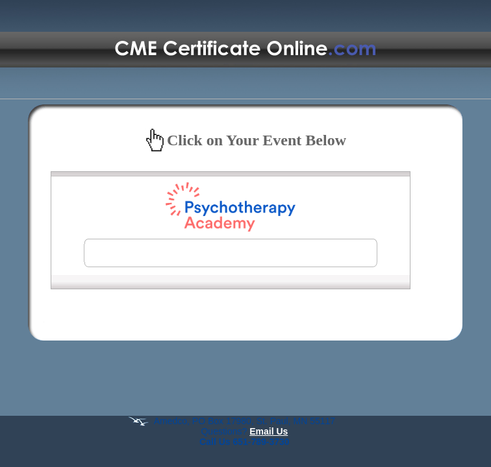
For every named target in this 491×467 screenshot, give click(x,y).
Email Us (268, 431)
